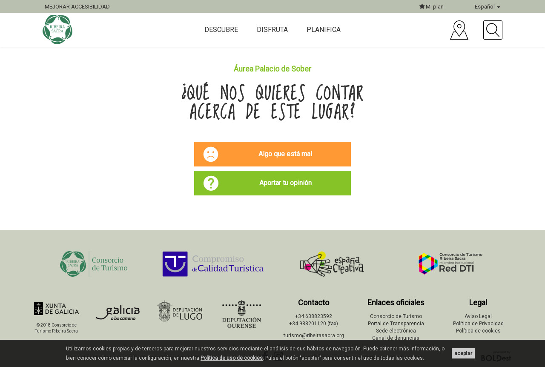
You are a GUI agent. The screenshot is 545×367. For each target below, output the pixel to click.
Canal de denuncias (395, 338)
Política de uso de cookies (232, 358)
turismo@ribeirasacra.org (314, 335)
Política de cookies (478, 331)
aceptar (463, 353)
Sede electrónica (396, 331)
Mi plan (431, 6)
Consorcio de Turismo (396, 316)
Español (487, 6)
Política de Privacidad (478, 324)
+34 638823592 (313, 316)
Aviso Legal (478, 316)
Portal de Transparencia (396, 324)
